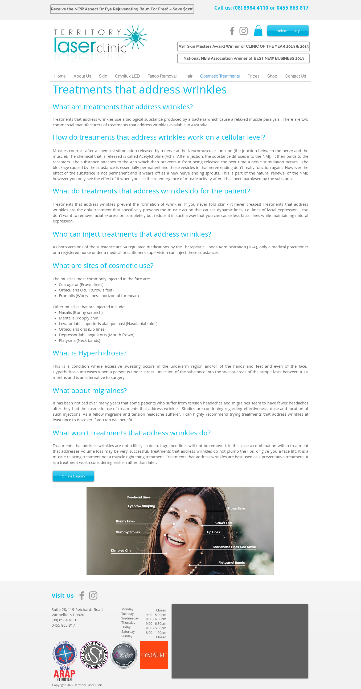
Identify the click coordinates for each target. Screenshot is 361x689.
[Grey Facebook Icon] (232, 31)
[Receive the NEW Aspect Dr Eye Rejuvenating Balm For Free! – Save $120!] (122, 9)
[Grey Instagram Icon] (243, 31)
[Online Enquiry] (288, 30)
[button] (258, 30)
